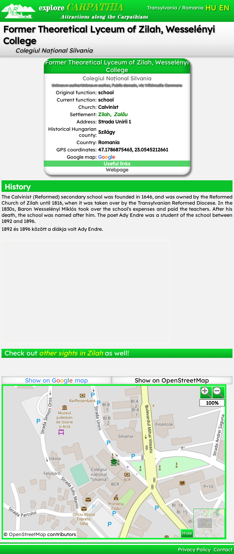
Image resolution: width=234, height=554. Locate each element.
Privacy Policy (194, 549)
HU (210, 7)
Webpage (117, 170)
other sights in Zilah (71, 353)
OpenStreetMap (28, 534)
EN (224, 7)
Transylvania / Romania (175, 8)
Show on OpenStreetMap (172, 380)
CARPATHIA (74, 7)
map (70, 380)
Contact (223, 549)
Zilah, (112, 114)
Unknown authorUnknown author (81, 85)
